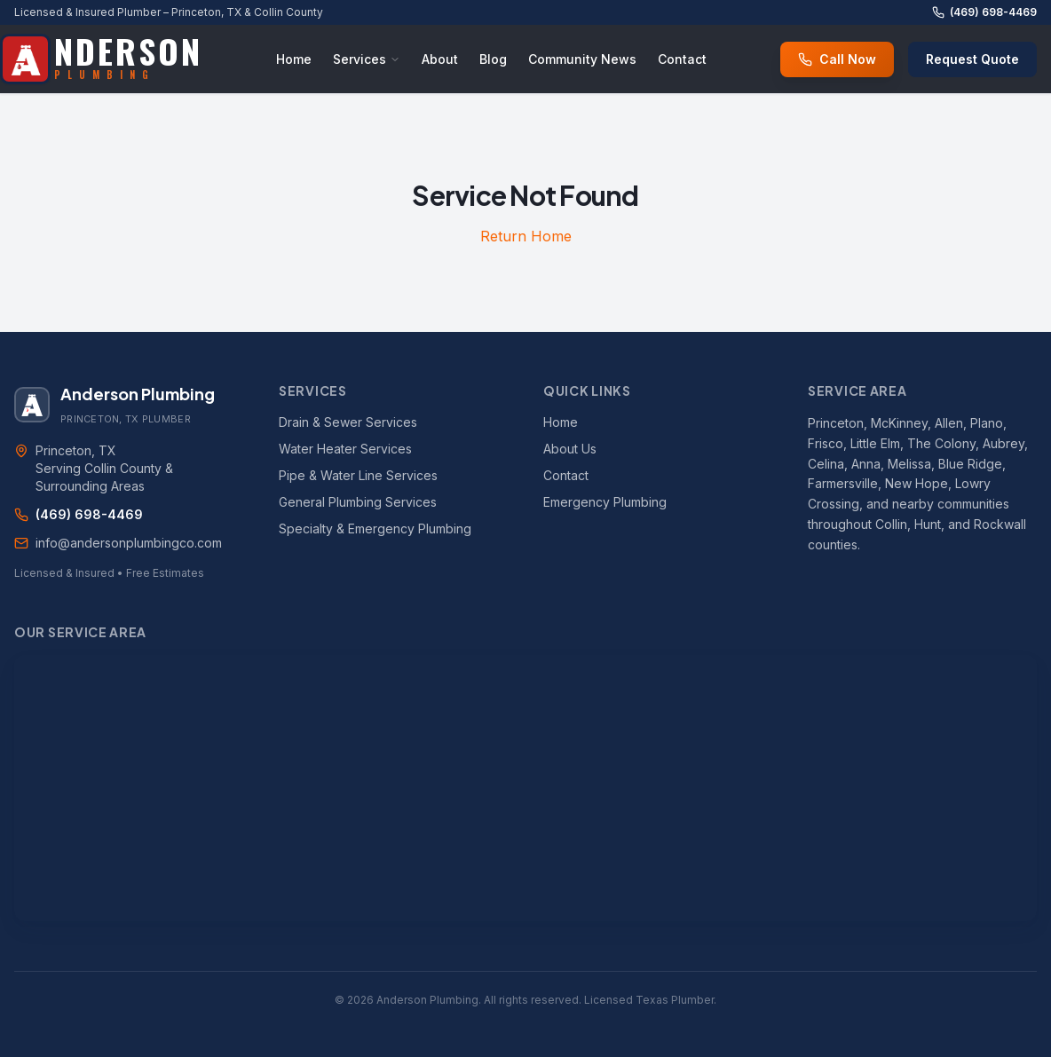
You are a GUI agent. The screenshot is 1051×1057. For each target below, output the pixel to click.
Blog (493, 59)
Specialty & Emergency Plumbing (375, 528)
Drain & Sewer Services (348, 422)
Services (366, 59)
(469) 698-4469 (984, 12)
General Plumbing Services (358, 501)
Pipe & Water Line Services (358, 475)
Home (294, 59)
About (440, 59)
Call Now (837, 59)
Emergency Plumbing (605, 501)
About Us (570, 448)
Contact (682, 59)
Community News (582, 59)
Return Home (526, 236)
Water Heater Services (345, 448)
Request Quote (972, 59)
